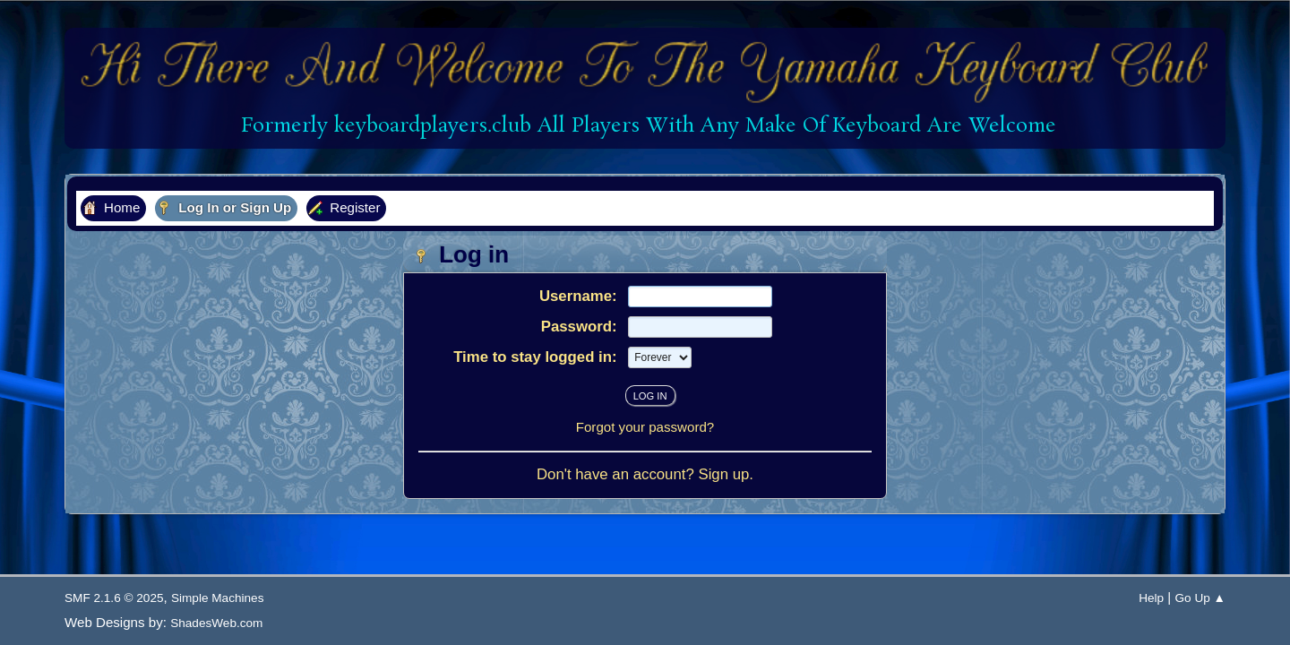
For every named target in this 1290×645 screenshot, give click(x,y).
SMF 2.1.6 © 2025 (114, 598)
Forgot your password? (645, 426)
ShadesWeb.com (216, 623)
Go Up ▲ (1200, 598)
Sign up (723, 474)
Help (1151, 598)
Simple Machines (217, 598)
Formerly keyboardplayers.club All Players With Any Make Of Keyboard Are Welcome (645, 126)
